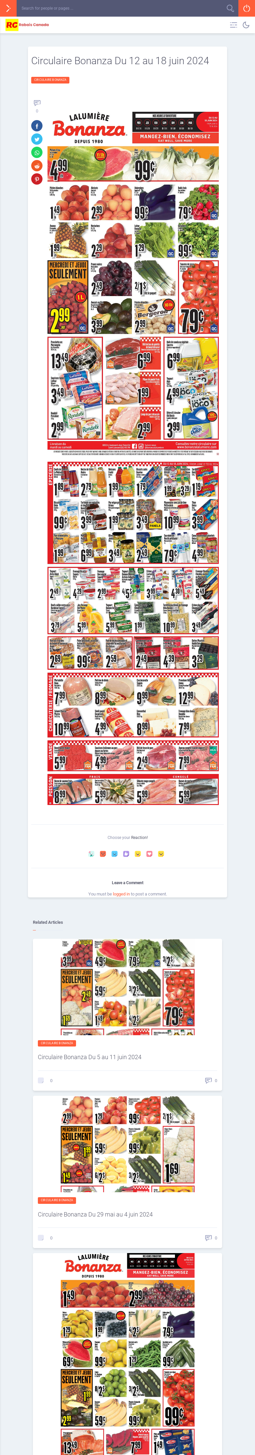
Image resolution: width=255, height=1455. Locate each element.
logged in (121, 893)
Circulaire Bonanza (50, 79)
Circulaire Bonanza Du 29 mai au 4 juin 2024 (95, 1214)
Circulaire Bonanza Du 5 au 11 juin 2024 (89, 1056)
